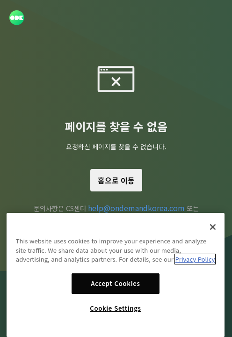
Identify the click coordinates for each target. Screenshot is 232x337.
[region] (116, 275)
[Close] (213, 227)
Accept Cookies (115, 283)
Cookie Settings (115, 308)
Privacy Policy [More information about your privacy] (195, 259)
